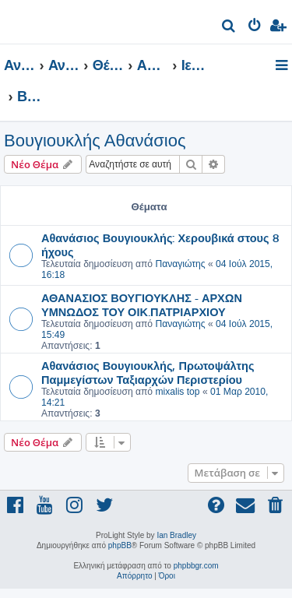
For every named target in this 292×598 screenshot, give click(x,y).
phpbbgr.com (196, 565)
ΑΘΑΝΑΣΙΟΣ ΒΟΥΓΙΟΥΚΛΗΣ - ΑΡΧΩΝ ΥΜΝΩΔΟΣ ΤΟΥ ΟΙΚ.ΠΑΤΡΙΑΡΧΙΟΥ (141, 304)
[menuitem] (229, 27)
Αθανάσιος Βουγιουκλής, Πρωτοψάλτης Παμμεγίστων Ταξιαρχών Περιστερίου (148, 372)
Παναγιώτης (180, 264)
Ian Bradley (176, 535)
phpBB (120, 545)
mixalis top (177, 391)
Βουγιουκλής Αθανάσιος (94, 140)
